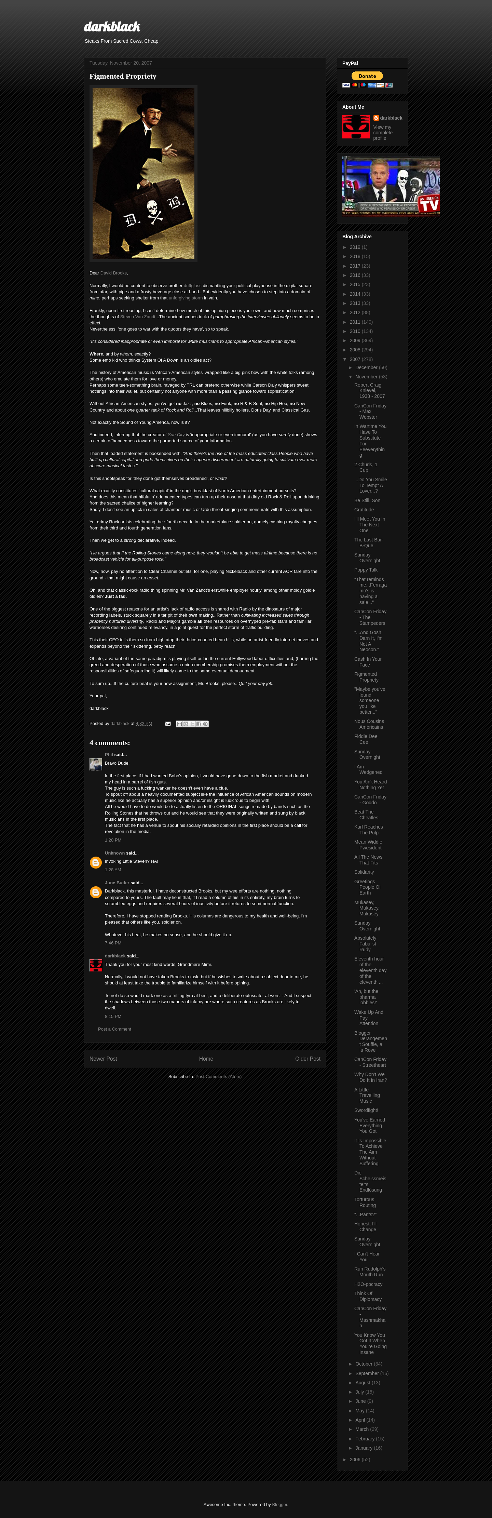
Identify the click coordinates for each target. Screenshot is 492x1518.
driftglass (193, 285)
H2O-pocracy (368, 1284)
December (367, 367)
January (364, 1448)
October (364, 1364)
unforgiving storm (186, 297)
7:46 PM (113, 942)
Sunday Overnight (367, 557)
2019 (356, 247)
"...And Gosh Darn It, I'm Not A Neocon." (368, 641)
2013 (356, 303)
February (365, 1438)
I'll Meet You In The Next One (369, 524)
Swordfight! (366, 1110)
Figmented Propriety (366, 677)
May (360, 1410)
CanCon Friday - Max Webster (370, 411)
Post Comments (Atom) (218, 1076)
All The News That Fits (368, 859)
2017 (356, 266)
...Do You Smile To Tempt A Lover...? (370, 485)
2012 (356, 312)
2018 (356, 256)
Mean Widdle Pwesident (368, 844)
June (361, 1401)
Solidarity (364, 872)
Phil (109, 754)
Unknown (115, 853)
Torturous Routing (365, 1202)
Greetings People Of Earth (367, 887)
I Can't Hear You (367, 1256)
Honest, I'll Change (365, 1226)
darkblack (112, 26)
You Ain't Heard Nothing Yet (370, 784)
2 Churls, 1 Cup (366, 467)
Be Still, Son (367, 500)
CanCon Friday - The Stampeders (370, 617)
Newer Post (103, 1059)
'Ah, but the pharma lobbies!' (366, 997)
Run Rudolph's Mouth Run (369, 1271)
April (360, 1420)
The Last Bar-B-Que (368, 542)
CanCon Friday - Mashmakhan (370, 1317)
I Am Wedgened (368, 769)
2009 (356, 340)
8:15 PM (113, 1016)
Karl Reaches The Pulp (368, 829)
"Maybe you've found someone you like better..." (369, 700)
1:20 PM (113, 840)
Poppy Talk (366, 570)
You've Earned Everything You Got (369, 1125)
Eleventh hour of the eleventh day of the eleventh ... (370, 970)
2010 (356, 331)
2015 (356, 284)
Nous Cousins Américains (369, 724)
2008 (356, 349)
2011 (356, 322)
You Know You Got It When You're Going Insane (370, 1343)
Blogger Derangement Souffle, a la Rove (370, 1041)
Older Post (307, 1059)
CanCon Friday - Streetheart (370, 1062)
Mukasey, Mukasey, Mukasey (367, 908)
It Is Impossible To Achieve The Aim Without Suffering (370, 1152)
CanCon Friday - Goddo (370, 799)
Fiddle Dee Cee (366, 739)
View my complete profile (383, 132)
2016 (356, 275)
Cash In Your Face (368, 662)
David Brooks (113, 273)
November (367, 376)
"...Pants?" (365, 1214)
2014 (356, 294)
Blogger (279, 1504)
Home (206, 1059)
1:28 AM (113, 869)
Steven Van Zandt (137, 316)
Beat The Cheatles (366, 814)
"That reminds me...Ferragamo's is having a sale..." (370, 591)
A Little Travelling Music (367, 1095)
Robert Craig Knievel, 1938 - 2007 (369, 390)
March (362, 1429)
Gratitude (364, 509)
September (367, 1373)
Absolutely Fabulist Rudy (365, 943)
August (363, 1382)
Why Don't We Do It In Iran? (370, 1077)
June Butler (117, 882)
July (360, 1392)
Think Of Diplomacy (368, 1296)
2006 (356, 1459)
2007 (356, 359)
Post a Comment (114, 1029)
